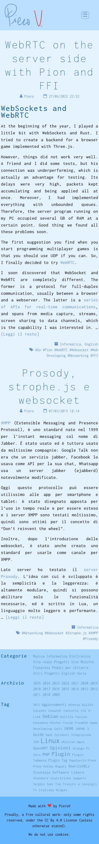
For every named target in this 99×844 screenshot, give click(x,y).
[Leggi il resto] (20, 334)
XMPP (5, 423)
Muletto (87, 662)
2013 (84, 689)
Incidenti (61, 735)
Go (39, 350)
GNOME (69, 728)
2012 (94, 689)
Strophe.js (77, 633)
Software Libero (68, 772)
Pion (48, 350)
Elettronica (79, 656)
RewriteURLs (79, 766)
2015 (65, 689)
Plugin (61, 754)
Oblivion (68, 742)
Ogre (80, 742)
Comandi (55, 710)
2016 (56, 689)
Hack (49, 735)
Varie (81, 673)
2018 (37, 689)
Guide (38, 734)
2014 (75, 689)
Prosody (91, 639)
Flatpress (41, 668)
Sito (75, 662)
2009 (56, 695)
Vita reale (42, 662)
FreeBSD (81, 723)
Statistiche (60, 778)
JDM (36, 742)
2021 (75, 683)
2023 (56, 683)
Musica (39, 656)
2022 (65, 683)
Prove (92, 760)
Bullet (87, 705)
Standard (40, 778)
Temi (50, 784)
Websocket (80, 350)
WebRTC (67, 262)
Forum (68, 723)
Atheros (74, 705)
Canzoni (39, 710)
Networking (79, 356)
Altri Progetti (46, 673)
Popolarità (77, 760)
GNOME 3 (82, 729)
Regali (61, 766)
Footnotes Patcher (47, 723)
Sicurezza (41, 772)
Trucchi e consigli (80, 784)
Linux (50, 740)
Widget (61, 790)
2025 (37, 683)
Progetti (61, 662)
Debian (50, 716)
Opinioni (60, 747)
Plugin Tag (57, 760)
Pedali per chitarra (70, 668)
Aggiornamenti (54, 705)
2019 (94, 683)
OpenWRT (40, 748)
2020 (84, 683)
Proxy (37, 766)
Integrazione (81, 735)
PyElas (48, 766)
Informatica (70, 344)
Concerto (71, 710)
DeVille (67, 717)
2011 (37, 695)
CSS (83, 710)
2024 (46, 683)
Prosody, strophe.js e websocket (49, 386)
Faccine (81, 717)
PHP (46, 754)
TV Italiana (43, 790)
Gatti (58, 729)
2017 (46, 689)
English (91, 344)
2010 (46, 695)
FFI (95, 356)
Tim (58, 784)
